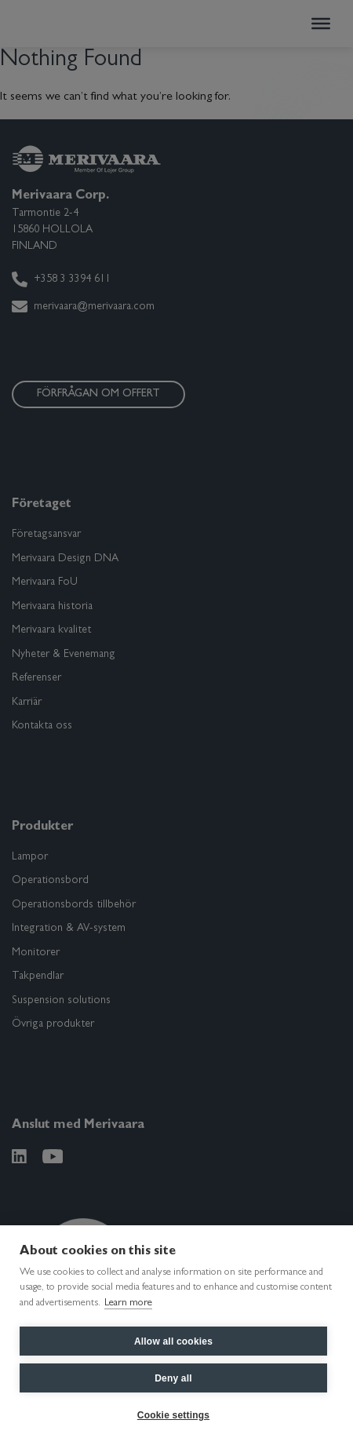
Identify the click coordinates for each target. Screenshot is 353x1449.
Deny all (173, 1378)
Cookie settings (173, 1415)
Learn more (128, 1303)
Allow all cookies (173, 1341)
